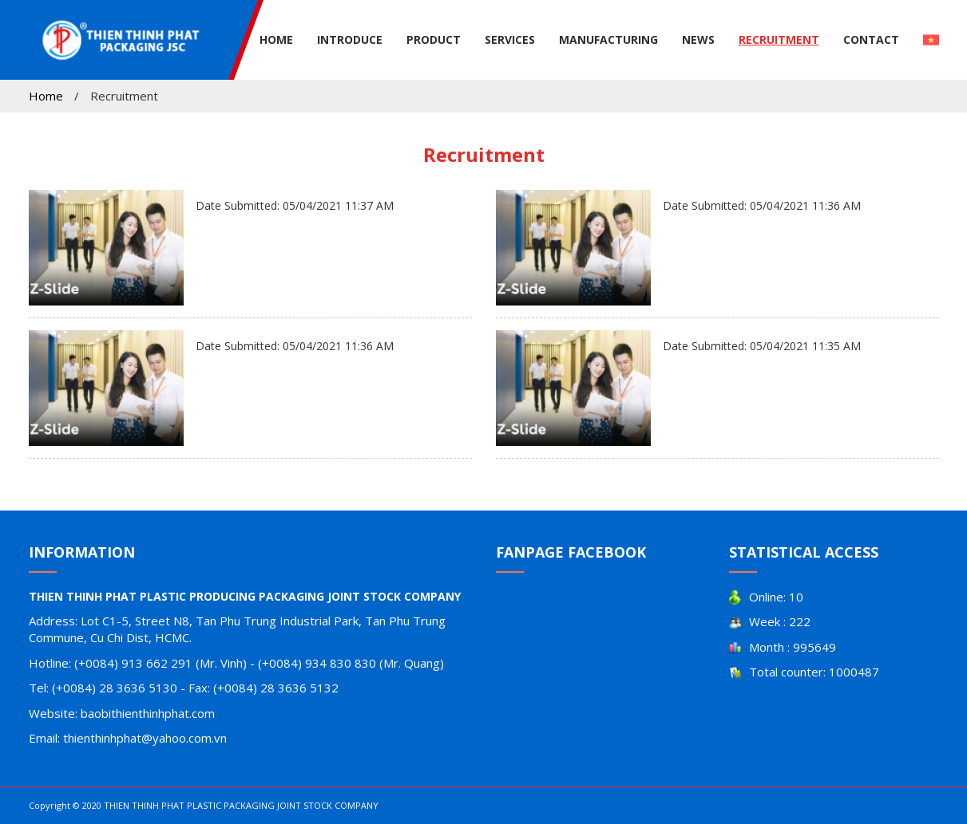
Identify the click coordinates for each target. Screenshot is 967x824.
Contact (871, 39)
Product (433, 39)
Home (276, 39)
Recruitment (779, 39)
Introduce (349, 39)
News (698, 39)
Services (510, 39)
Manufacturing (608, 39)
